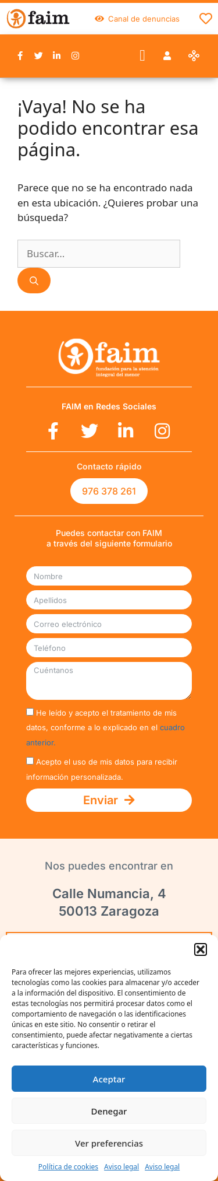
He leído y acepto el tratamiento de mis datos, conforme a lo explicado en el (105, 727)
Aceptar (109, 1079)
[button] (200, 949)
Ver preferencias (109, 1143)
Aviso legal (121, 1167)
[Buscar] (34, 281)
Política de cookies (68, 1167)
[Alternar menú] (205, 18)
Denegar (109, 1111)
